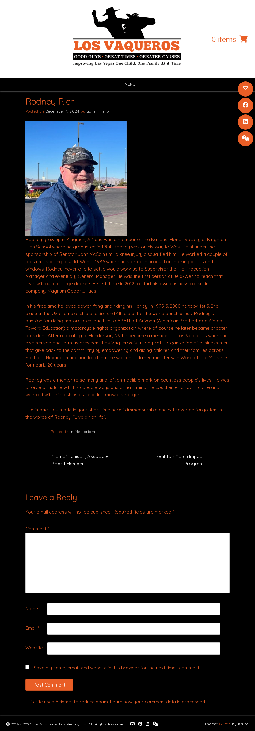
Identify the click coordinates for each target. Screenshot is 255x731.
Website (34, 648)
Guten (225, 724)
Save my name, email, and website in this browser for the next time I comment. (117, 668)
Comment (37, 529)
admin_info (98, 111)
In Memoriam (82, 431)
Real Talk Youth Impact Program (179, 460)
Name (33, 608)
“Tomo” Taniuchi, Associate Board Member (80, 460)
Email (32, 628)
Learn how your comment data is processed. (158, 702)
